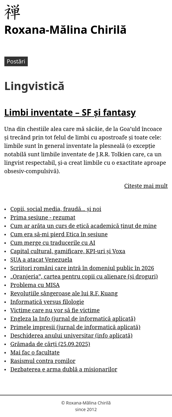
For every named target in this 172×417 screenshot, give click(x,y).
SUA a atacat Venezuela (41, 259)
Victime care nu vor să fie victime (55, 310)
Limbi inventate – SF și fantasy (70, 112)
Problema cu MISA (35, 285)
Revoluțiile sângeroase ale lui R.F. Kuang (64, 293)
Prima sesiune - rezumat (42, 217)
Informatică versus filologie (47, 301)
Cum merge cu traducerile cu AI (52, 242)
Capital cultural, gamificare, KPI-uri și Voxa (67, 251)
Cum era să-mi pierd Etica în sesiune (59, 234)
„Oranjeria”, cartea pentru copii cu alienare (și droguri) (84, 276)
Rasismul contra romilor (43, 360)
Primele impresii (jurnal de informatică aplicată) (75, 327)
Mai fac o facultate (35, 352)
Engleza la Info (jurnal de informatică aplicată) (72, 318)
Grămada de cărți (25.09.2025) (50, 344)
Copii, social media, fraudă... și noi (55, 209)
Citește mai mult (146, 185)
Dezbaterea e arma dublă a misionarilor (63, 369)
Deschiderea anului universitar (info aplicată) (71, 335)
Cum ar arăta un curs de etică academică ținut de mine (83, 225)
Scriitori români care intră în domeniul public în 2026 (82, 268)
